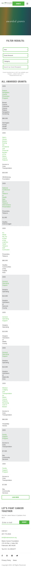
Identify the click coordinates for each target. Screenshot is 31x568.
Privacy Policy (6, 560)
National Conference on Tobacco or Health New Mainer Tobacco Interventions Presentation (6, 197)
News (15, 560)
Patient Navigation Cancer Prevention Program (5, 94)
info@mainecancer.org (9, 537)
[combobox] (15, 49)
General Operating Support (5, 283)
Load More (15, 497)
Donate (18, 4)
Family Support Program (5, 436)
